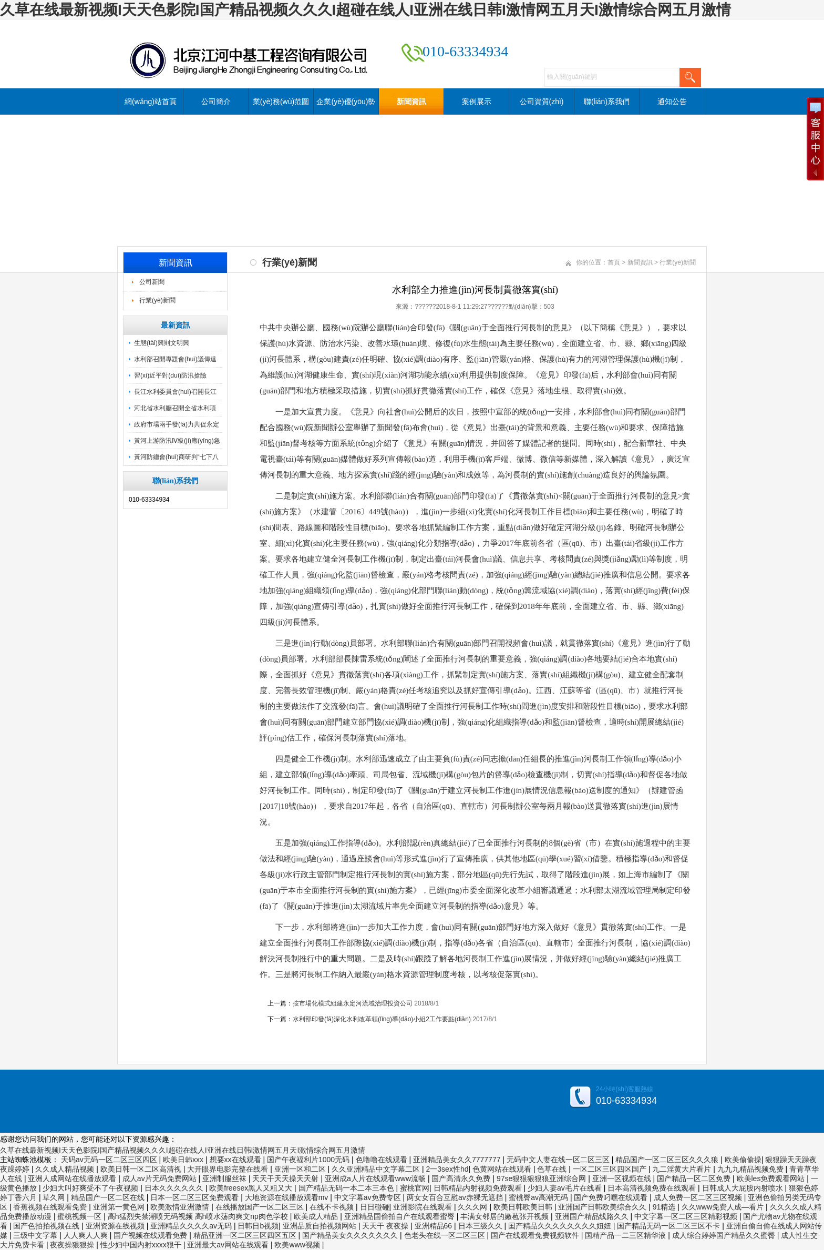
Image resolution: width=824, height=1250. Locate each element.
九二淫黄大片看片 (682, 1169)
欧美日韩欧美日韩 (523, 1207)
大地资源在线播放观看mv (288, 1197)
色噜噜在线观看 (382, 1159)
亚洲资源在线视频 (116, 1226)
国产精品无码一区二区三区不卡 (669, 1226)
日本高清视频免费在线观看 (652, 1188)
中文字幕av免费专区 (368, 1197)
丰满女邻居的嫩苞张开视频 (505, 1216)
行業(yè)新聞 (157, 300)
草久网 (55, 1197)
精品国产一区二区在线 (109, 1197)
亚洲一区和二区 (301, 1169)
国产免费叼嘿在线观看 (612, 1197)
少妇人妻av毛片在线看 (566, 1188)
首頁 (613, 262)
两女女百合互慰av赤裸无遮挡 (456, 1197)
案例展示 (476, 101)
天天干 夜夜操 (386, 1226)
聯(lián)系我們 (607, 101)
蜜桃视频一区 (80, 1216)
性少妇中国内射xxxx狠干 (141, 1245)
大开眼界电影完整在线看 (228, 1169)
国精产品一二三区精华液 (626, 1235)
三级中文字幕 (36, 1235)
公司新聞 (151, 282)
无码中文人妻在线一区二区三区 (559, 1159)
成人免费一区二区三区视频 (699, 1197)
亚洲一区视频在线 (622, 1178)
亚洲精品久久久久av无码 (192, 1226)
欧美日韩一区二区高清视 (141, 1169)
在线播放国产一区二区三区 (260, 1207)
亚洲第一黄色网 (120, 1207)
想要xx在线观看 (236, 1159)
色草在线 (553, 1169)
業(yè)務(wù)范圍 (281, 101)
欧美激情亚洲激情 (180, 1207)
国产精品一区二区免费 (695, 1178)
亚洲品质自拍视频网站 (320, 1226)
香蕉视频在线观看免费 (51, 1207)
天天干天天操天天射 (286, 1178)
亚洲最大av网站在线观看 (229, 1245)
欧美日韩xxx (184, 1159)
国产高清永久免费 (461, 1178)
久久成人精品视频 (65, 1169)
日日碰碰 (374, 1207)
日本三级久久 (481, 1226)
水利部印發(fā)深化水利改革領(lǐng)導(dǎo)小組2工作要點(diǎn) (382, 1019)
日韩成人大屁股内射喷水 (743, 1188)
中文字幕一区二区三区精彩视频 (686, 1216)
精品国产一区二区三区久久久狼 (667, 1159)
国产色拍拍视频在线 (47, 1226)
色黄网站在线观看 (502, 1169)
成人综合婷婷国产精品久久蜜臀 (724, 1235)
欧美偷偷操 (743, 1159)
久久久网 (473, 1207)
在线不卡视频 (333, 1207)
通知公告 (672, 101)
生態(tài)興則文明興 (161, 343)
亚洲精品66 (434, 1226)
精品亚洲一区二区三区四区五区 (245, 1235)
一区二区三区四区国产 (610, 1169)
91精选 (665, 1207)
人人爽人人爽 (87, 1235)
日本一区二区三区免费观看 (195, 1197)
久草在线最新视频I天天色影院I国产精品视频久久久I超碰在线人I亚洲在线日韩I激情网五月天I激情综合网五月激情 (365, 10)
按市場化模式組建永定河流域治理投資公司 (353, 1003)
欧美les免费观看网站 (772, 1178)
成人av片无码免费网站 (160, 1178)
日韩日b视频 (258, 1226)
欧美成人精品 (317, 1216)
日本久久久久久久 (175, 1188)
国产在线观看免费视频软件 (536, 1235)
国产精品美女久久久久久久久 (351, 1235)
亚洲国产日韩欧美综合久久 (603, 1207)
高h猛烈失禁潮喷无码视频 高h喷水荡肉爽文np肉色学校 (199, 1216)
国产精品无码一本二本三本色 (347, 1188)
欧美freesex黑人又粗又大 (251, 1188)
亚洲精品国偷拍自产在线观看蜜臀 (400, 1216)
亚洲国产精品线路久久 (593, 1216)
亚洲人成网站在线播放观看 (73, 1178)
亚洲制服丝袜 (225, 1178)
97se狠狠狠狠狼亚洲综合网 (542, 1178)
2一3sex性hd (447, 1169)
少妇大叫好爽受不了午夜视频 (91, 1188)
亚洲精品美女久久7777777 (457, 1159)
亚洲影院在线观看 (423, 1207)
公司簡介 (216, 101)
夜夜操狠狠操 (73, 1245)
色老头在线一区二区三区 (445, 1235)
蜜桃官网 (414, 1188)
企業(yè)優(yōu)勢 (345, 101)
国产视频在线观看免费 (151, 1235)
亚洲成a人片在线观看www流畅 (376, 1178)
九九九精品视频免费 (751, 1169)
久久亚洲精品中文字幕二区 (377, 1169)
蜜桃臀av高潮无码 (539, 1197)
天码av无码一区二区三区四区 (110, 1159)
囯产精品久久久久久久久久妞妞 (560, 1226)
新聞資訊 (411, 101)
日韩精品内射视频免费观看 (479, 1188)
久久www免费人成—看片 (724, 1207)
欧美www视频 (298, 1245)
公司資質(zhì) (542, 101)
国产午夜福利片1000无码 (309, 1159)
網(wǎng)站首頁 (151, 101)
